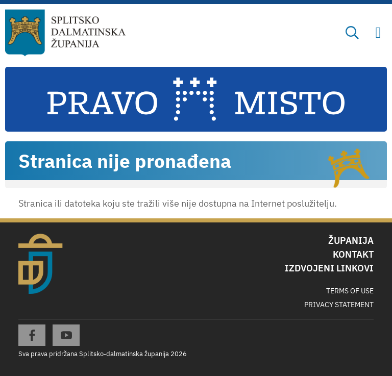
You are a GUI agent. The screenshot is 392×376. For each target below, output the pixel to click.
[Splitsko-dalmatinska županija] (65, 33)
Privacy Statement (339, 304)
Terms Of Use (350, 290)
